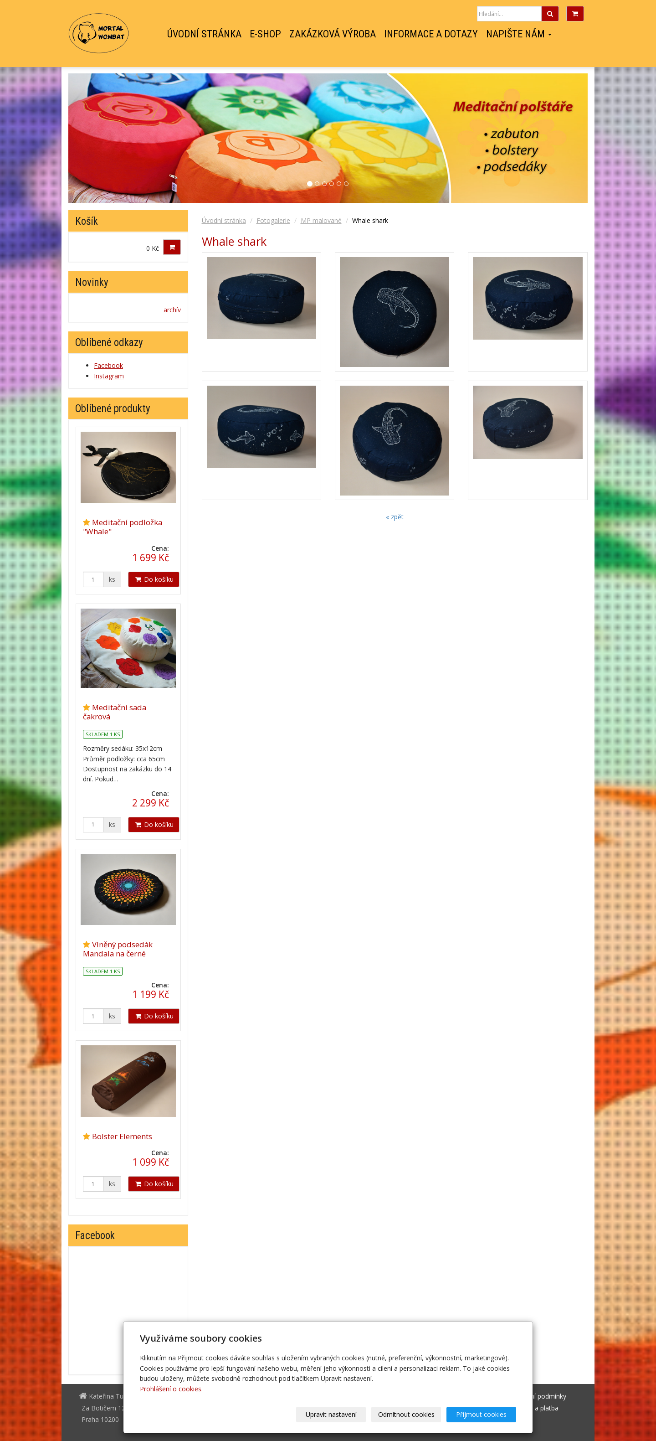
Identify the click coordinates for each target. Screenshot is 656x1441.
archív (172, 309)
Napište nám (519, 34)
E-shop (265, 34)
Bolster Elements (122, 1136)
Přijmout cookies (481, 1414)
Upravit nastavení (331, 1414)
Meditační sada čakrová (114, 712)
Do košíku (154, 579)
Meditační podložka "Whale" (122, 527)
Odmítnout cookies (406, 1414)
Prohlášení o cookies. (171, 1388)
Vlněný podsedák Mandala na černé (118, 949)
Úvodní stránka (204, 34)
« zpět (395, 516)
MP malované (321, 220)
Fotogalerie (273, 220)
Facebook (576, 34)
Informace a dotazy (431, 34)
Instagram (561, 34)
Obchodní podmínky (536, 1396)
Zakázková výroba (332, 34)
